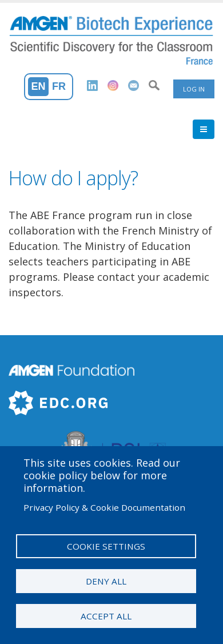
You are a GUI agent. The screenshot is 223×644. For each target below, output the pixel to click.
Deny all (106, 581)
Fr (59, 86)
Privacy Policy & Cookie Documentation (104, 507)
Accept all (106, 616)
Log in (194, 89)
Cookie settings (106, 546)
